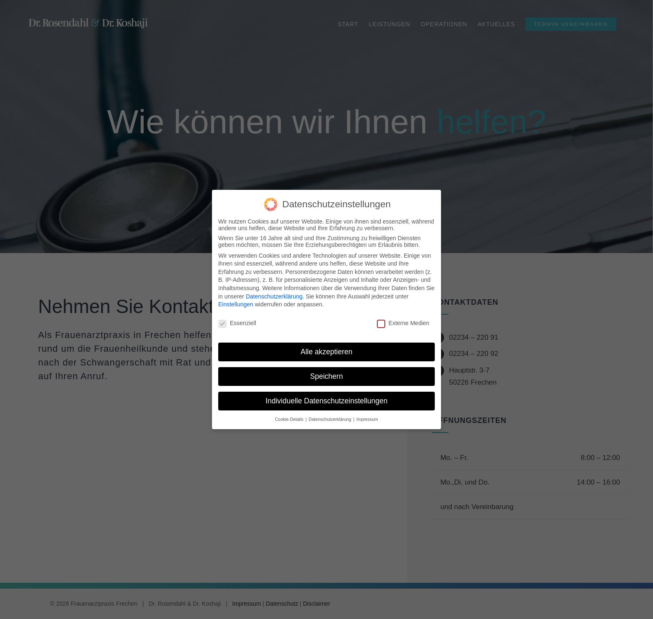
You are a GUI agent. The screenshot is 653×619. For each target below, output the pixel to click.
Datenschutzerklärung (274, 293)
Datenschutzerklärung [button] (330, 415)
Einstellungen (235, 301)
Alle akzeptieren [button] (327, 348)
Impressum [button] (367, 415)
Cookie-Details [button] (289, 415)
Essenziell (237, 319)
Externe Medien (403, 319)
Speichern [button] (326, 373)
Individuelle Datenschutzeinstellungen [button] (327, 397)
